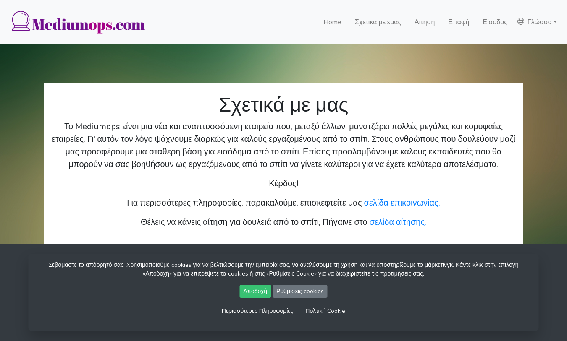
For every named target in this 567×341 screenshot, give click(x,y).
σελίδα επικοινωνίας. (402, 202)
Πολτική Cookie (325, 311)
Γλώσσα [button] (534, 22)
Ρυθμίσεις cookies (300, 291)
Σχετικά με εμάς (378, 22)
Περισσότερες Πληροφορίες (258, 311)
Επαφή (458, 22)
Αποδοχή (255, 291)
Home (332, 22)
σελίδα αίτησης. (398, 222)
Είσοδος (495, 22)
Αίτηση (425, 22)
